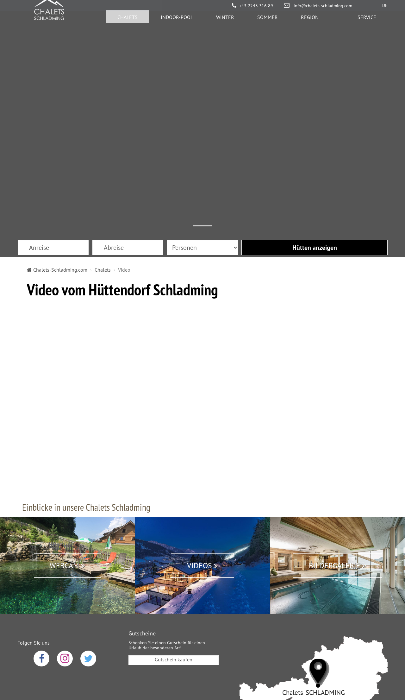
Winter (225, 20)
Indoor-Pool (177, 20)
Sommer (267, 20)
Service (367, 20)
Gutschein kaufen (173, 572)
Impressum (217, 650)
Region (310, 20)
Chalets (127, 20)
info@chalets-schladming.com (322, 6)
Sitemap (250, 650)
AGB (189, 650)
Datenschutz (159, 650)
